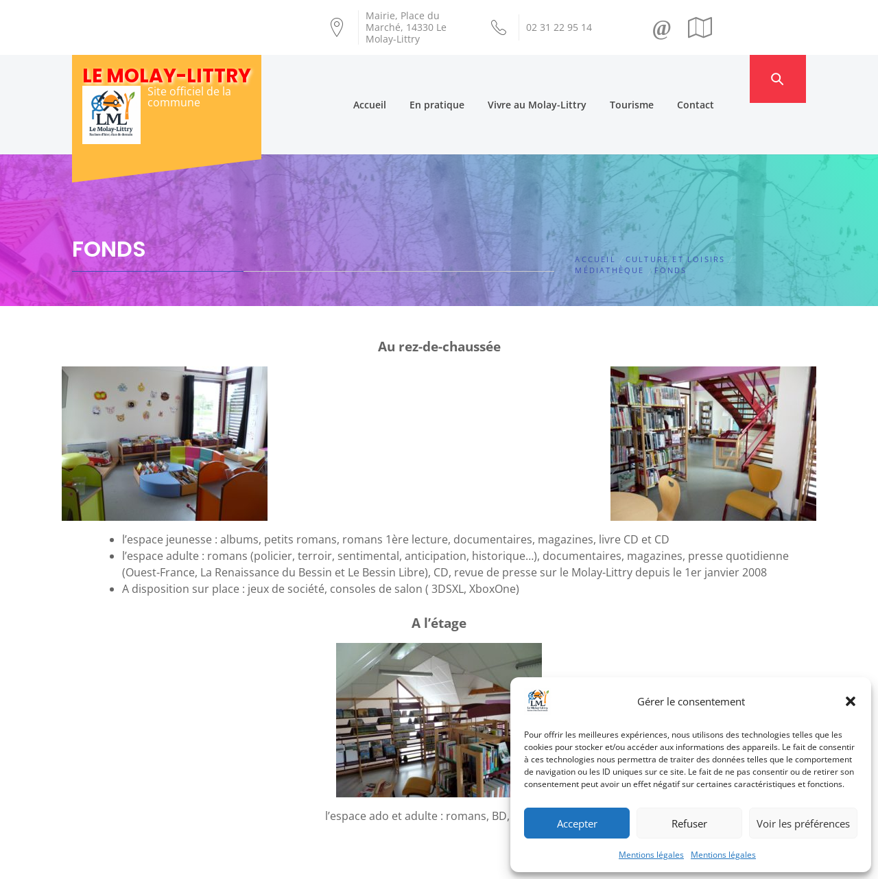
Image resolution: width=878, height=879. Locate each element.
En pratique (462, 78)
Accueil (395, 78)
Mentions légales (651, 854)
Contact (720, 78)
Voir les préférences (803, 823)
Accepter (577, 823)
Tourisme (657, 78)
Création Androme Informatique (313, 860)
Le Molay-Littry (166, 75)
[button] (850, 701)
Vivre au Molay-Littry (562, 78)
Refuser (689, 823)
